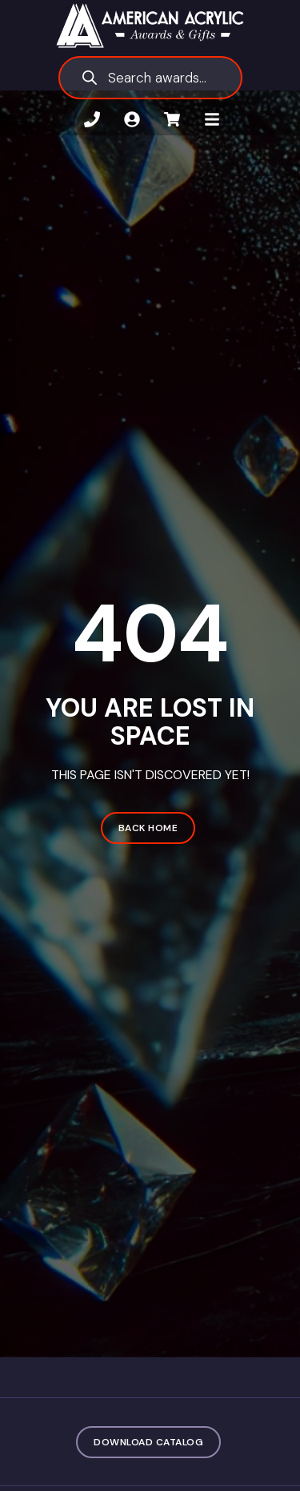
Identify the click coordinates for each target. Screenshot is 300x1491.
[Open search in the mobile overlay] (150, 77)
